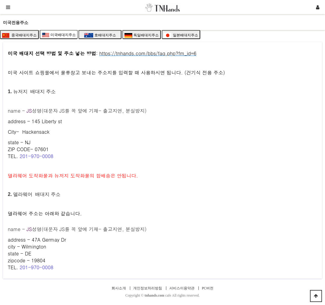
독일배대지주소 (141, 35)
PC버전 (207, 288)
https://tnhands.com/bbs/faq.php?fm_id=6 (147, 53)
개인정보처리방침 (147, 288)
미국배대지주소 (59, 35)
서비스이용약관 (182, 288)
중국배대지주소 (19, 35)
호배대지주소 (100, 35)
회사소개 (119, 288)
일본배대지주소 (181, 35)
